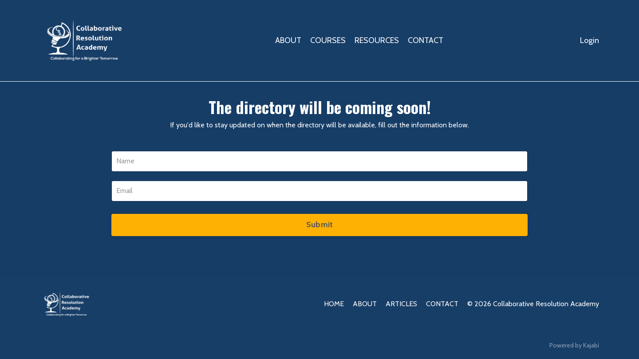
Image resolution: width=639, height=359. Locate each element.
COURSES (328, 40)
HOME (334, 304)
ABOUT (288, 40)
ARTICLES (401, 304)
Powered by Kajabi (574, 345)
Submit (319, 224)
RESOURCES (377, 40)
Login (589, 40)
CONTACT (425, 40)
